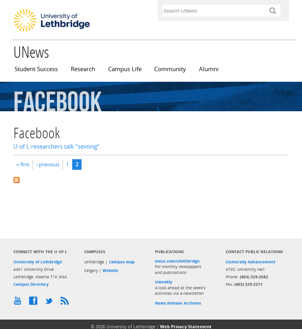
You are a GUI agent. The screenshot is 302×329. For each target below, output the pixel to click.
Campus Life (125, 69)
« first (23, 164)
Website (110, 270)
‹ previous (47, 164)
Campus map (121, 262)
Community (170, 69)
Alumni (209, 69)
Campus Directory (31, 284)
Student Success (36, 69)
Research (83, 69)
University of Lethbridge (37, 262)
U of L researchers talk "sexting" (56, 146)
